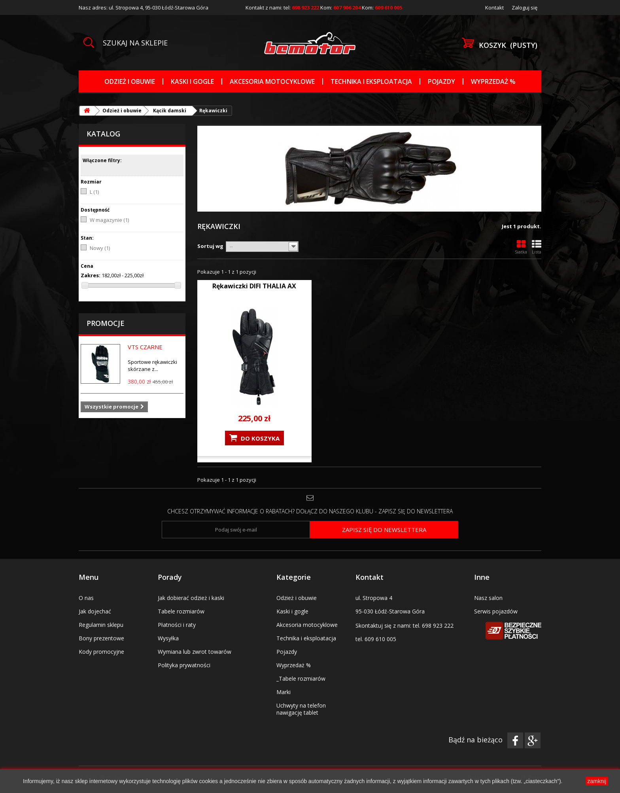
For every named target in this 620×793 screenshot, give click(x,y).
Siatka (521, 247)
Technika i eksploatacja (371, 81)
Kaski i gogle (192, 81)
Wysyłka (168, 638)
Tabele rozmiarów (181, 611)
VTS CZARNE (145, 347)
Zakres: (90, 275)
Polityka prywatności (184, 665)
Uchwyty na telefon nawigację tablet (301, 709)
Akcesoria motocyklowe (272, 81)
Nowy (100, 248)
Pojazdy (441, 81)
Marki (283, 692)
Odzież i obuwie (129, 81)
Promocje (106, 323)
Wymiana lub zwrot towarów (194, 651)
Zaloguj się (524, 7)
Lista (536, 247)
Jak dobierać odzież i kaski (191, 598)
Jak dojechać (95, 611)
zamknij (597, 781)
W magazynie (109, 219)
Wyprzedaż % (493, 81)
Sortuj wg (210, 246)
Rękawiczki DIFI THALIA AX (254, 286)
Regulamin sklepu (101, 624)
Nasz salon (488, 598)
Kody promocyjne (101, 651)
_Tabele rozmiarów (300, 678)
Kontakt (494, 7)
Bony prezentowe (101, 638)
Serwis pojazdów (496, 611)
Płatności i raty (177, 624)
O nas (86, 598)
